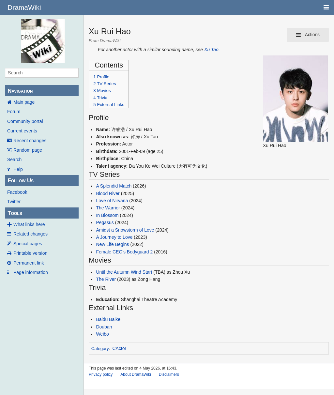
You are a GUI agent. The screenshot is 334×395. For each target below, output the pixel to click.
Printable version (30, 253)
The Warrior (108, 207)
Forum (13, 111)
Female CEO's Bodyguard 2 (124, 251)
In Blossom (107, 215)
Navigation (20, 91)
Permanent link (28, 263)
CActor (120, 348)
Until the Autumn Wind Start (124, 272)
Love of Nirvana (112, 200)
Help (18, 169)
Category (100, 348)
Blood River (107, 193)
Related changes (30, 233)
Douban (104, 326)
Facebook (17, 192)
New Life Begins (112, 244)
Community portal (25, 121)
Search (14, 159)
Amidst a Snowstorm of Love (125, 230)
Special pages (27, 243)
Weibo (102, 334)
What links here (29, 224)
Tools (15, 213)
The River (106, 279)
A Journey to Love (114, 237)
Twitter (14, 201)
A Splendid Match (113, 186)
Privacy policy (101, 374)
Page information (30, 272)
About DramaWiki (135, 374)
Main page (24, 102)
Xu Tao (211, 49)
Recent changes (29, 140)
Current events (22, 130)
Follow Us (21, 180)
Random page (27, 150)
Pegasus (105, 222)
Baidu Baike (108, 319)
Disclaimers (169, 374)
